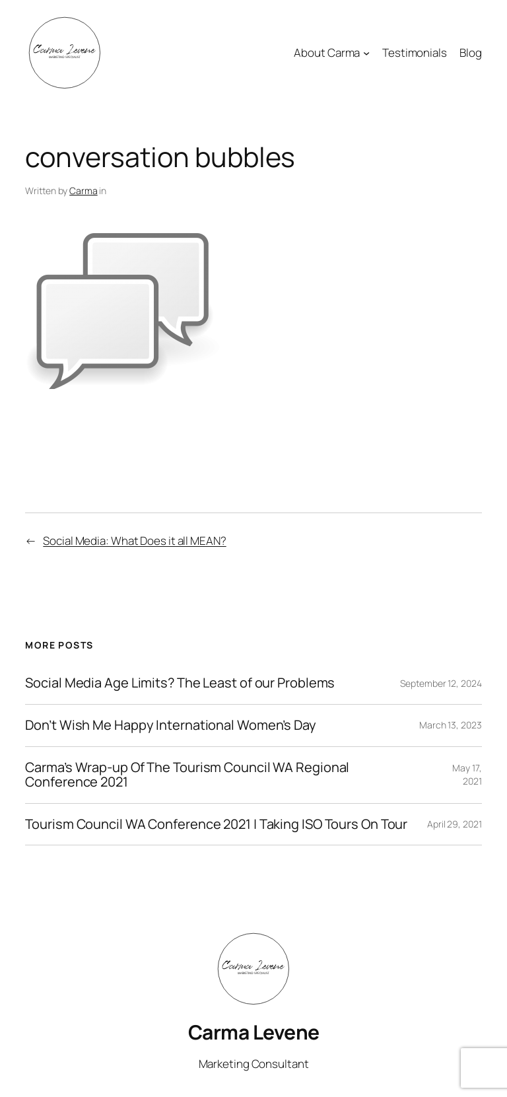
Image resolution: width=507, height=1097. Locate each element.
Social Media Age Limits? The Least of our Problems (180, 683)
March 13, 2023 (450, 725)
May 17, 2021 (466, 774)
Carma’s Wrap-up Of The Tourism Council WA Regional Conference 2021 (187, 775)
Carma (83, 190)
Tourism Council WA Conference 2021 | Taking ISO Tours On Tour (216, 824)
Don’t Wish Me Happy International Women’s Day (170, 725)
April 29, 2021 (454, 824)
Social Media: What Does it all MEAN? (134, 540)
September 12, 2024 (440, 683)
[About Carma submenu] (366, 53)
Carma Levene (254, 1031)
